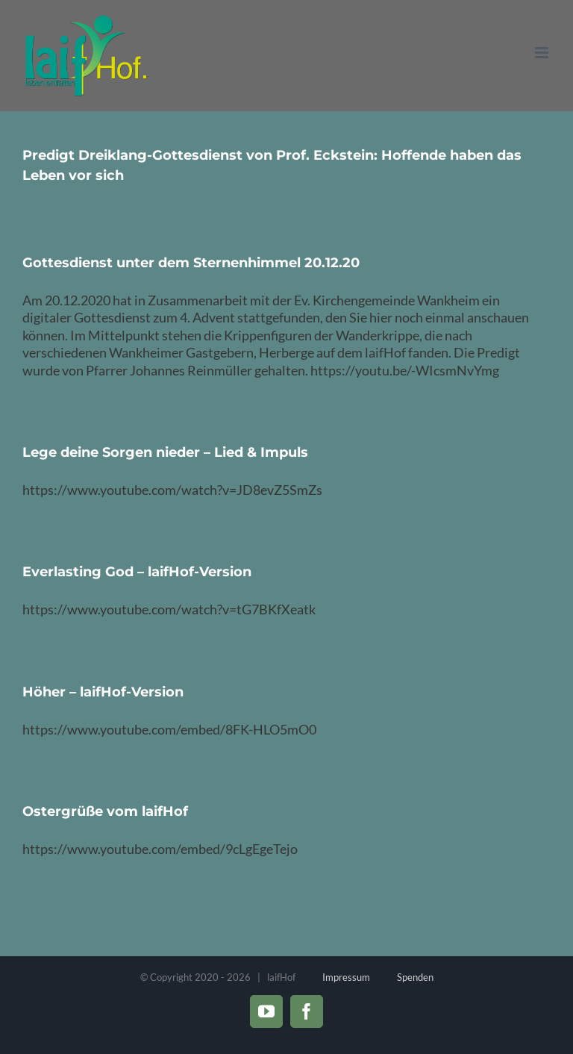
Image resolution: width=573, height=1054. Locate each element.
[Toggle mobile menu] (543, 52)
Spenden (415, 977)
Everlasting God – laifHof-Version (136, 572)
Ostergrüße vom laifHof (105, 811)
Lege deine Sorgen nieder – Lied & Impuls (165, 452)
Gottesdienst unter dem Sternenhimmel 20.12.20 (191, 263)
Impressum (346, 977)
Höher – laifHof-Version (103, 692)
